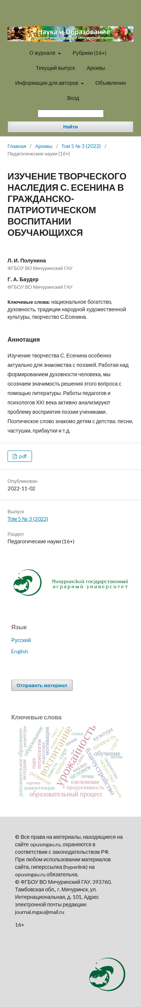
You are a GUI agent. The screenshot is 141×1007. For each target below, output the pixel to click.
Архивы (95, 68)
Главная (17, 146)
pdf (22, 456)
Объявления (111, 83)
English (19, 651)
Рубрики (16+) (89, 53)
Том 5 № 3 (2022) (81, 146)
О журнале (43, 53)
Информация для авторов (47, 83)
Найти (70, 127)
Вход (73, 98)
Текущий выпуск (55, 68)
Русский (21, 640)
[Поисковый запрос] (71, 114)
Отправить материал (42, 685)
